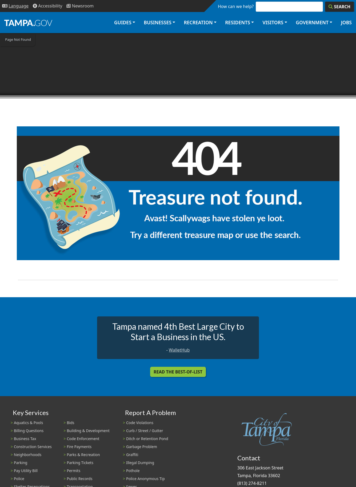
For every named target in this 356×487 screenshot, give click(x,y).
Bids (70, 422)
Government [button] (312, 22)
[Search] (339, 7)
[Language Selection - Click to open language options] (15, 6)
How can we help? (236, 6)
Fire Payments (79, 446)
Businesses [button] (157, 22)
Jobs (346, 22)
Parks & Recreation (83, 454)
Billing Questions (28, 430)
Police (19, 478)
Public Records (80, 478)
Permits (74, 470)
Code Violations (139, 422)
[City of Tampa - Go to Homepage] (28, 23)
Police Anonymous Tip (145, 478)
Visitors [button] (272, 22)
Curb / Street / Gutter (144, 430)
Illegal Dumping (140, 462)
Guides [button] (122, 22)
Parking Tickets (80, 462)
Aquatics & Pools (28, 422)
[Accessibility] (47, 6)
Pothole (133, 470)
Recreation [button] (198, 22)
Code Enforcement (83, 438)
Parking (20, 462)
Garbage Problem (141, 446)
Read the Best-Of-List (178, 372)
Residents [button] (237, 22)
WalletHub (179, 350)
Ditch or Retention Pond (147, 438)
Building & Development (88, 430)
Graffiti (132, 454)
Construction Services (33, 446)
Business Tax (25, 438)
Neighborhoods (27, 454)
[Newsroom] (80, 6)
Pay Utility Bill (26, 470)
